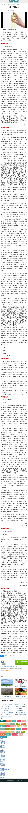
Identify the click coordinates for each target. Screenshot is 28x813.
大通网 (1, 754)
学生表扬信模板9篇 (5, 714)
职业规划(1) (15, 734)
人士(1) (2, 729)
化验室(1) (3, 731)
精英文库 (2, 750)
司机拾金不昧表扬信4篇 (7, 704)
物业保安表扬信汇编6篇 (20, 714)
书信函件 (13, 4)
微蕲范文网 (2, 759)
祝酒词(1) (23, 723)
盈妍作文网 (2, 745)
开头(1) (19, 720)
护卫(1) (2, 723)
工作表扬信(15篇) (19, 710)
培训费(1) (3, 734)
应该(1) (14, 720)
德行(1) (13, 731)
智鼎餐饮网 (2, 770)
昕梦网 (1, 767)
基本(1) (7, 723)
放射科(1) (19, 726)
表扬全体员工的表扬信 (20, 704)
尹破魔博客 (2, 741)
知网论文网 (2, 749)
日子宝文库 (2, 755)
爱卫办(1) (3, 720)
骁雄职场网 (2, 765)
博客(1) (18, 723)
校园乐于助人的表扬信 (20, 706)
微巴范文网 (12, 780)
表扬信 (18, 4)
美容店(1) (9, 734)
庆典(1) (7, 726)
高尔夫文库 (2, 773)
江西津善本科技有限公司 (5, 769)
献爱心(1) (8, 729)
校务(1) (13, 729)
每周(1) (2, 726)
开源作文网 (2, 742)
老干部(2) (18, 729)
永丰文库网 (2, 768)
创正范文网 (2, 777)
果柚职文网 (2, 763)
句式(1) (23, 720)
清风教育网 (2, 774)
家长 (6, 655)
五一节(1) (13, 723)
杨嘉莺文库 (2, 758)
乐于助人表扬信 (18, 708)
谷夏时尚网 (2, 743)
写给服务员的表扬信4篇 (7, 706)
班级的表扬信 (4, 710)
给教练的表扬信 (5, 708)
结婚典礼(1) (13, 726)
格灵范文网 (2, 752)
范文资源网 (2, 756)
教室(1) (24, 726)
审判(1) (18, 731)
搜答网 (1, 761)
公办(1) (22, 731)
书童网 (1, 746)
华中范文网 (2, 747)
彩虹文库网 (2, 760)
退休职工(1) (3, 737)
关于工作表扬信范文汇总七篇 (18, 655)
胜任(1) (20, 734)
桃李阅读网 (2, 751)
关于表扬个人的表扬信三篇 (6, 717)
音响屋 (1, 740)
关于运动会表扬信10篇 (20, 712)
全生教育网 (2, 775)
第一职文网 (2, 764)
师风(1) (8, 731)
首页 (7, 4)
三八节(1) (24, 729)
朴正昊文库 (2, 772)
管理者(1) (9, 720)
